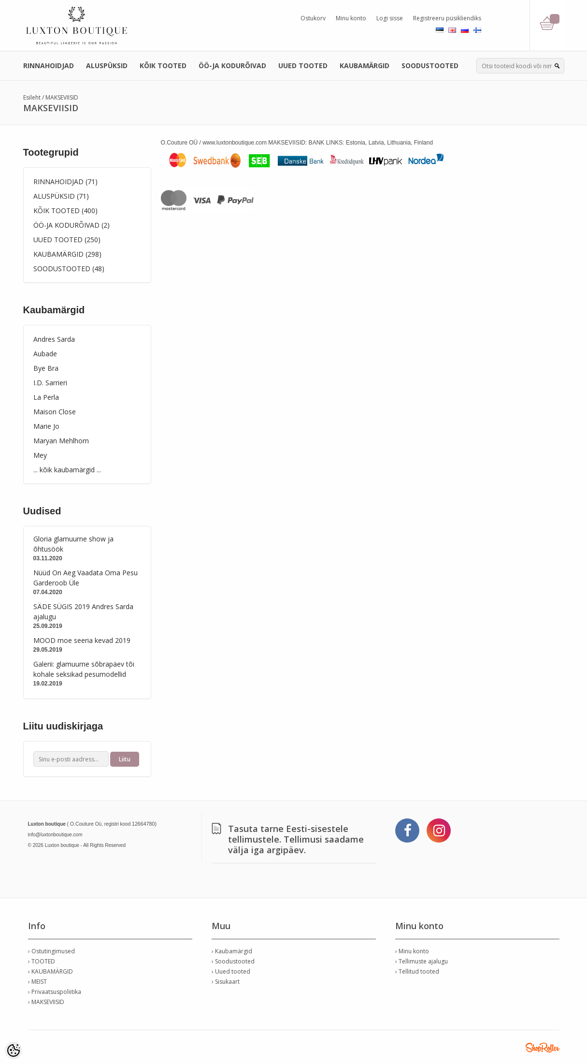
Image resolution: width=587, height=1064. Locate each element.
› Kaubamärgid (232, 951)
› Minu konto (412, 951)
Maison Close (54, 411)
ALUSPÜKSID (107, 65)
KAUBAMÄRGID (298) (67, 254)
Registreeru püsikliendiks (447, 18)
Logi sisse (389, 18)
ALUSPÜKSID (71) (61, 196)
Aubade (45, 353)
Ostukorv (313, 18)
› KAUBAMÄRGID (50, 971)
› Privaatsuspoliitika (54, 992)
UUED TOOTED (303, 65)
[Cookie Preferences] (13, 1050)
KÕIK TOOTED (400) (65, 210)
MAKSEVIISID (61, 97)
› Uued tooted (231, 971)
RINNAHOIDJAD (48, 65)
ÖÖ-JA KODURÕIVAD (232, 65)
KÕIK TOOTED (163, 65)
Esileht (32, 97)
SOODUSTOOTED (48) (68, 268)
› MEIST (37, 981)
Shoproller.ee (542, 1047)
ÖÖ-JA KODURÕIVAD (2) (71, 225)
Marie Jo (46, 426)
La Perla (46, 397)
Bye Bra (45, 368)
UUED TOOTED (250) (66, 239)
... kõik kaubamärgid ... (67, 469)
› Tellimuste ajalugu (421, 961)
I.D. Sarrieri (50, 382)
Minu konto (351, 18)
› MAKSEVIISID (46, 1002)
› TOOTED (41, 961)
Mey (40, 455)
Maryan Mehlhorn (61, 440)
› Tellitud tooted (417, 971)
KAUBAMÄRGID (364, 65)
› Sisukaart (226, 981)
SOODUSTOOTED (429, 65)
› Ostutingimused (51, 951)
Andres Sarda (54, 339)
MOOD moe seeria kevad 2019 (81, 640)
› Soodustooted (233, 961)
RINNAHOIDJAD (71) (65, 181)
